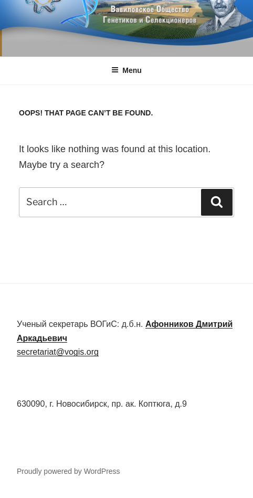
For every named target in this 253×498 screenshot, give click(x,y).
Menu (126, 70)
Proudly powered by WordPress (68, 471)
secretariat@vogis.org (58, 351)
